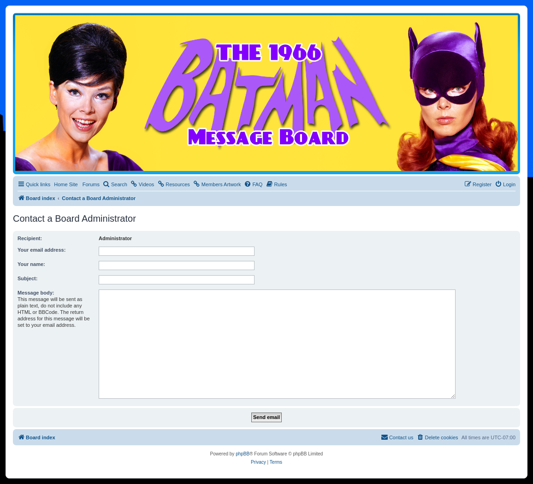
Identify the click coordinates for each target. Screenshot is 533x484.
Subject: (27, 278)
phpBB (242, 453)
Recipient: (30, 238)
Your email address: (41, 250)
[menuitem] (115, 184)
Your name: (31, 264)
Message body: (36, 292)
